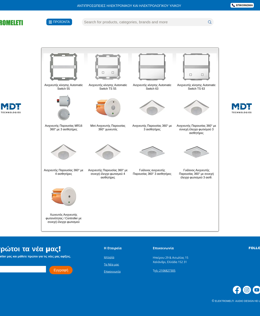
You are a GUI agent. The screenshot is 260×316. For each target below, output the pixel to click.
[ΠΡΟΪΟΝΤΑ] (59, 22)
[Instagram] (247, 290)
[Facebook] (237, 290)
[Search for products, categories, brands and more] (142, 22)
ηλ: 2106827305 (164, 271)
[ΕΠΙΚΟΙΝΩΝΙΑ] (242, 5)
